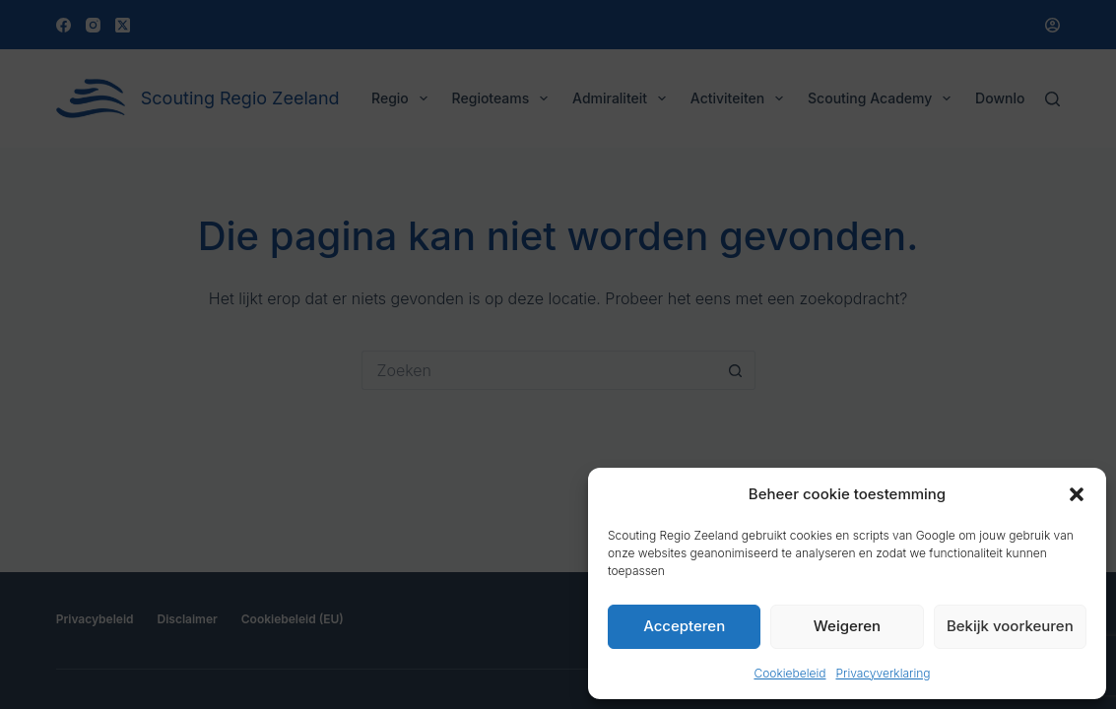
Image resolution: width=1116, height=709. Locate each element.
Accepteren (684, 625)
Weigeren (847, 625)
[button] (1076, 494)
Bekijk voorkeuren (1010, 625)
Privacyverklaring (882, 673)
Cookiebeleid (789, 673)
